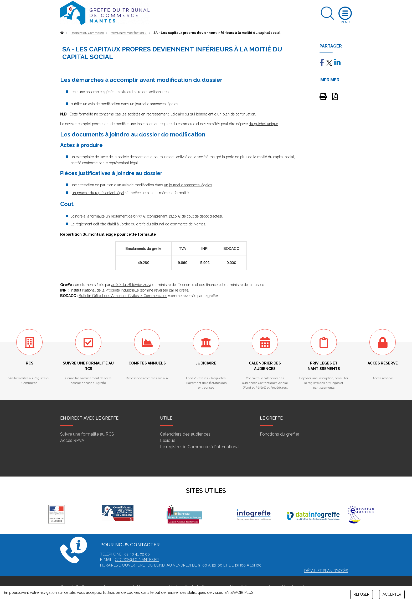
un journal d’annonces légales (188, 185)
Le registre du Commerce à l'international (200, 446)
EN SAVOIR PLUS (239, 592)
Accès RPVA (72, 440)
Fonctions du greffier (279, 434)
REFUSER (361, 594)
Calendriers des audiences (185, 434)
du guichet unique (263, 124)
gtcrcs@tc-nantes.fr (137, 560)
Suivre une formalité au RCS (87, 434)
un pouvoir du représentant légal (98, 193)
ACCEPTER (392, 594)
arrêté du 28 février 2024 (131, 285)
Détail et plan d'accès (326, 571)
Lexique (167, 440)
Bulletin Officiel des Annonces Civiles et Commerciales (123, 296)
